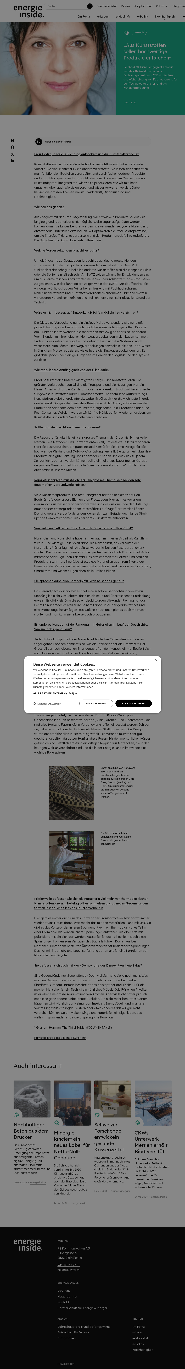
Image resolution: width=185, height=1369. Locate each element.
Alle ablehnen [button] (96, 703)
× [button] (155, 659)
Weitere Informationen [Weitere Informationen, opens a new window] (79, 686)
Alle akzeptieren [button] (133, 703)
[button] (92, 693)
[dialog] (92, 684)
